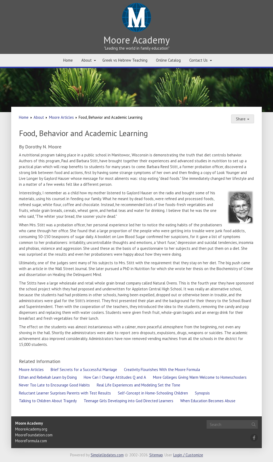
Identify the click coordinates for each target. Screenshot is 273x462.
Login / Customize (188, 454)
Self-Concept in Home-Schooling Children (153, 393)
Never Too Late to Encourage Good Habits (54, 385)
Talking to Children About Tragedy (48, 400)
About (86, 60)
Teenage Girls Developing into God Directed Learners (128, 400)
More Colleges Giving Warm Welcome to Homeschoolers (200, 377)
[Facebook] (254, 437)
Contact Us (198, 60)
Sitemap (156, 454)
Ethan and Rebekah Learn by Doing (48, 377)
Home (68, 60)
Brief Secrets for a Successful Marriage (84, 369)
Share (242, 118)
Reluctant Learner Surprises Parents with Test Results (65, 393)
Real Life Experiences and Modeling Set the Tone (138, 385)
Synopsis (202, 393)
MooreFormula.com (31, 440)
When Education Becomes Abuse (207, 400)
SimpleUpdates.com (107, 454)
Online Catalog (168, 60)
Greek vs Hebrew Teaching (124, 60)
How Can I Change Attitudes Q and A (115, 377)
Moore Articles (61, 117)
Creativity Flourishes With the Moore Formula (162, 369)
